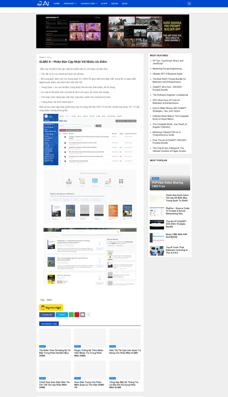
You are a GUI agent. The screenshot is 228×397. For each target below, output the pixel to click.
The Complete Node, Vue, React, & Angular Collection (170, 125)
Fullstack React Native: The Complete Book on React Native (171, 117)
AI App (104, 3)
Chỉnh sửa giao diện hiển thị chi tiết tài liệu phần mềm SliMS (54, 385)
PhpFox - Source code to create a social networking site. (177, 211)
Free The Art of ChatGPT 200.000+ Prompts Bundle (170, 141)
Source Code (88, 3)
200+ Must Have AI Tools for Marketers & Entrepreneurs (166, 101)
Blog (124, 3)
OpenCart (69, 3)
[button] (189, 3)
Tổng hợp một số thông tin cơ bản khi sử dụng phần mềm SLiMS (123, 385)
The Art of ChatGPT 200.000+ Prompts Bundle (176, 224)
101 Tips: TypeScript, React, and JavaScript (168, 62)
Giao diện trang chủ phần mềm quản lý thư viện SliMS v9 (89, 385)
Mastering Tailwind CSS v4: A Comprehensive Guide (167, 133)
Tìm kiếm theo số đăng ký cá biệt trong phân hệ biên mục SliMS (54, 353)
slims (49, 57)
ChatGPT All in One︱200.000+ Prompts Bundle (167, 88)
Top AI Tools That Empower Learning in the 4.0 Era (177, 250)
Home (57, 3)
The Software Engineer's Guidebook (170, 95)
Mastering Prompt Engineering (167, 68)
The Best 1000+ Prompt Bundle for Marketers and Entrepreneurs (169, 80)
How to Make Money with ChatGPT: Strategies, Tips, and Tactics (170, 109)
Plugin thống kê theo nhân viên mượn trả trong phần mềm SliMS (88, 353)
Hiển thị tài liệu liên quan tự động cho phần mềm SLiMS (125, 351)
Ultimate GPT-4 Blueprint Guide (167, 73)
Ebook (114, 3)
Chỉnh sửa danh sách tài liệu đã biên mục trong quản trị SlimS (177, 198)
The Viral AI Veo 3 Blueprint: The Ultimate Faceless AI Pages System (169, 149)
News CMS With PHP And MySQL (176, 235)
